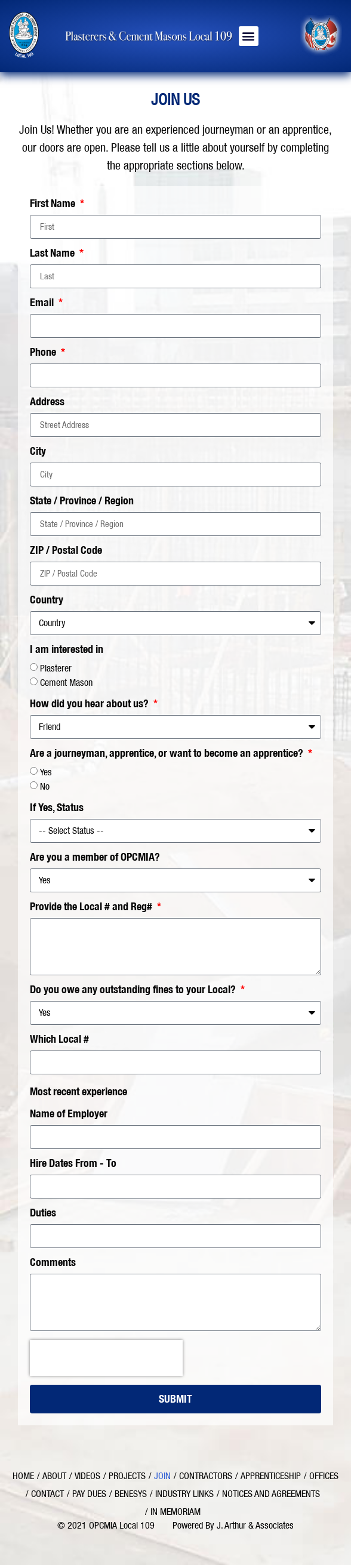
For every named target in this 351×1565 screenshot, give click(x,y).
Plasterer (56, 668)
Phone (44, 353)
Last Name (53, 254)
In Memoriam (175, 1511)
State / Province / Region (82, 501)
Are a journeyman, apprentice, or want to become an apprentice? (168, 754)
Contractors (205, 1475)
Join (162, 1475)
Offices (323, 1475)
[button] (248, 36)
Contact (47, 1493)
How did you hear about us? (90, 704)
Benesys (131, 1493)
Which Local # (59, 1040)
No (45, 786)
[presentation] (106, 1358)
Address (47, 402)
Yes (46, 772)
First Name (54, 204)
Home (23, 1475)
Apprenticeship (271, 1475)
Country (46, 600)
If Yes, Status (57, 808)
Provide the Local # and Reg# (92, 907)
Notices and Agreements (271, 1493)
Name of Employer (68, 1114)
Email (43, 303)
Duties (43, 1213)
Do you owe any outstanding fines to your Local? (134, 990)
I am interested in (66, 650)
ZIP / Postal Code (66, 551)
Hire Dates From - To (73, 1164)
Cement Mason (66, 682)
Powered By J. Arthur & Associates (233, 1525)
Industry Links (184, 1493)
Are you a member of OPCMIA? (95, 858)
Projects (127, 1475)
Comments (53, 1263)
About (54, 1475)
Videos (87, 1475)
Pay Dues (89, 1493)
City (38, 452)
